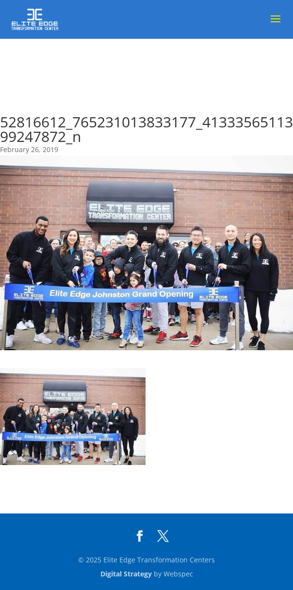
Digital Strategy (126, 573)
